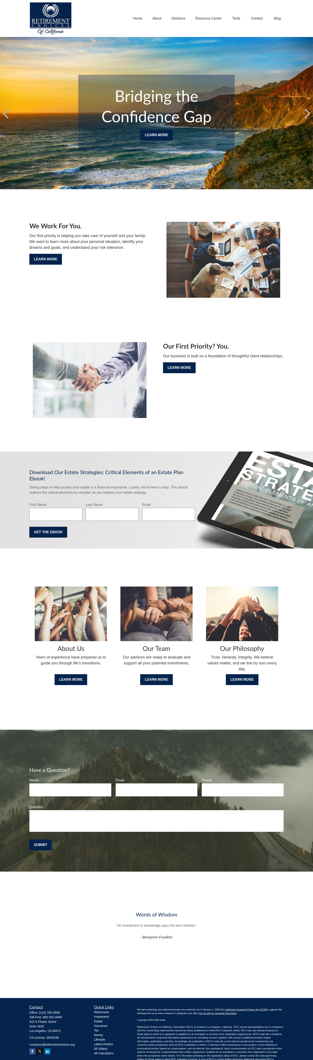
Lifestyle (99, 1039)
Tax (96, 1030)
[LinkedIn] (47, 1051)
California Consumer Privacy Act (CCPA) (246, 1009)
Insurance (100, 1026)
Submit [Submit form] (40, 845)
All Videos (101, 1048)
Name (34, 780)
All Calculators (103, 1053)
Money (98, 1035)
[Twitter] (40, 1051)
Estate (98, 1021)
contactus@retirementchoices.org (52, 1044)
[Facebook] (32, 1051)
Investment (101, 1016)
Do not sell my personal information (217, 1013)
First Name (37, 505)
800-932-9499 (52, 1017)
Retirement (101, 1012)
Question (36, 807)
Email (146, 505)
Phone (207, 780)
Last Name (94, 505)
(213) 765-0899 (49, 1012)
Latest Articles (103, 1044)
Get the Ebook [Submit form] (48, 532)
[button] (137, 18)
